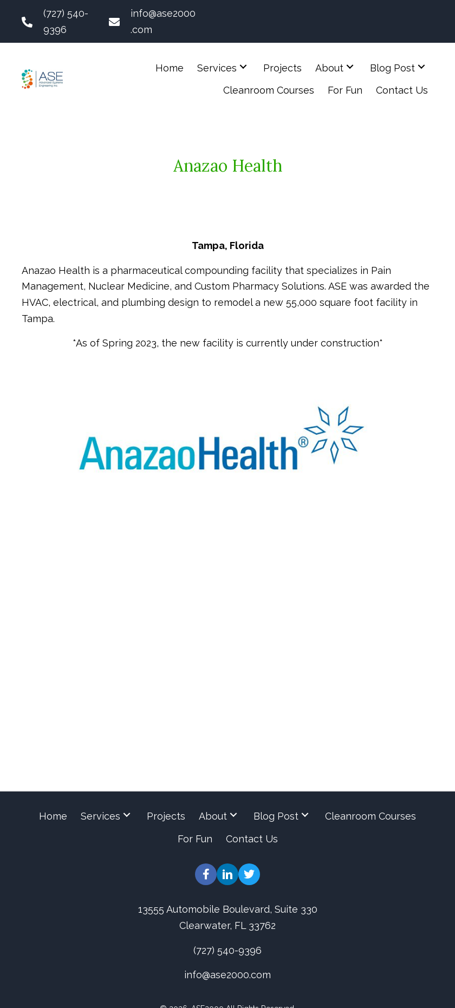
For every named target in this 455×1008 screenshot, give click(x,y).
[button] (243, 66)
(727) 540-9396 (227, 949)
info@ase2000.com (227, 974)
